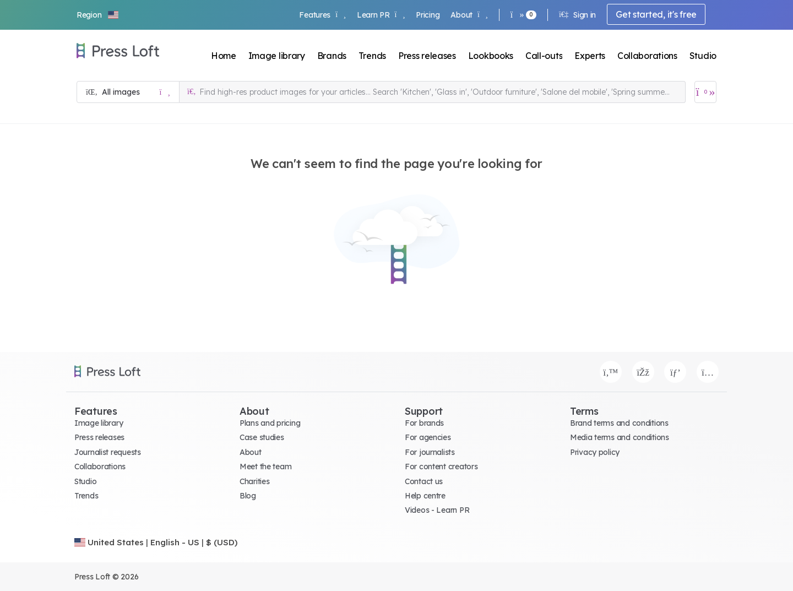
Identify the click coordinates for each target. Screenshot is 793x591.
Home (223, 55)
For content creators (441, 466)
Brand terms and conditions (619, 423)
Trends (372, 55)
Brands (331, 55)
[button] (98, 15)
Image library (276, 55)
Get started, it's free (656, 14)
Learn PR (381, 15)
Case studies (262, 437)
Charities (254, 481)
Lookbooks (490, 55)
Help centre (425, 496)
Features (322, 15)
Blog (248, 496)
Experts (589, 55)
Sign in (577, 15)
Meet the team (265, 466)
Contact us (424, 481)
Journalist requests (107, 452)
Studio (702, 55)
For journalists (430, 452)
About (468, 15)
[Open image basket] (705, 92)
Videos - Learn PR (437, 510)
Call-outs (543, 55)
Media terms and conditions (619, 437)
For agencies (428, 437)
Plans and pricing (270, 423)
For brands (424, 423)
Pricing (427, 15)
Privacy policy (595, 452)
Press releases (427, 55)
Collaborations (647, 55)
